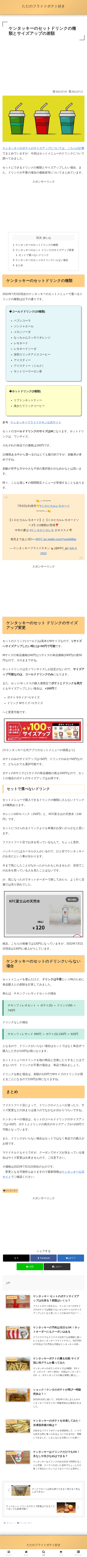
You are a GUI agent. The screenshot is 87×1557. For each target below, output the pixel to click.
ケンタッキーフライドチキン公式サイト (36, 422)
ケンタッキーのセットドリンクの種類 (37, 244)
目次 (39, 237)
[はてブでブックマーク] (70, 1258)
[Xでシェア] (16, 1258)
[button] (57, 1266)
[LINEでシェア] (30, 1266)
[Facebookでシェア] (43, 1258)
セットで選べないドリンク (34, 255)
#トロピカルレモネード (55, 505)
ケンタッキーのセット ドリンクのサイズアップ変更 (45, 250)
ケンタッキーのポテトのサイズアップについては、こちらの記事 (43, 148)
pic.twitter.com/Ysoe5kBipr (59, 539)
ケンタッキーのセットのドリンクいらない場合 (42, 260)
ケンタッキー (10, 1190)
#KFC (38, 539)
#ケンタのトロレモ (42, 530)
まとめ (19, 265)
